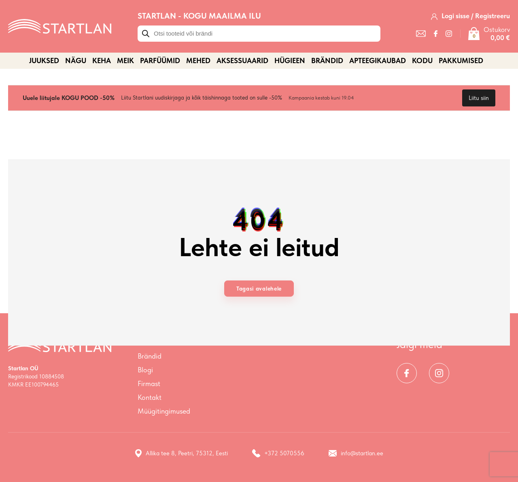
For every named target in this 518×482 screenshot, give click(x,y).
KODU (422, 60)
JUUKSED (44, 60)
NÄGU (75, 60)
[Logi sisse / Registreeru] (470, 16)
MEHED (198, 60)
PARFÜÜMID (160, 60)
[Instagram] (449, 33)
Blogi (145, 369)
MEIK (125, 60)
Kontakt (149, 397)
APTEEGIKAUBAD (377, 60)
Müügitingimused (164, 411)
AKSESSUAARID (242, 60)
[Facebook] (435, 33)
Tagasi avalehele (259, 288)
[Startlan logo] (59, 25)
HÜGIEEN (289, 60)
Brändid (327, 60)
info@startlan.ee (356, 453)
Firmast (149, 383)
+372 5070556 (278, 453)
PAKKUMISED (461, 60)
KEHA (101, 60)
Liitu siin (479, 98)
